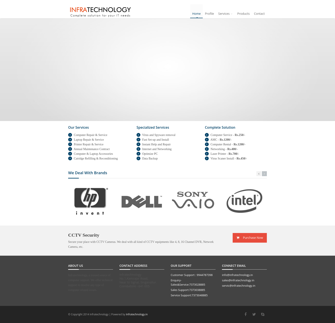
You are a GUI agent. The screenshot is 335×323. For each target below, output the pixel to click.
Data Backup (147, 158)
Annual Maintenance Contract (89, 149)
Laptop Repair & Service (86, 139)
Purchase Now (250, 238)
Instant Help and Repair (154, 144)
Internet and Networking (154, 149)
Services (225, 14)
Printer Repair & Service (85, 144)
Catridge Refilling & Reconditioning (93, 158)
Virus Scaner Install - (226, 158)
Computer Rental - (225, 144)
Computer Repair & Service (87, 135)
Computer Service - (225, 135)
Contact (259, 14)
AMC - (218, 139)
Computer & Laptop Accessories (90, 153)
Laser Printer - (222, 153)
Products (243, 14)
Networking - (221, 149)
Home (196, 14)
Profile (209, 14)
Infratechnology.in (137, 314)
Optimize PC (147, 153)
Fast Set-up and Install (153, 139)
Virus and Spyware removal (156, 135)
